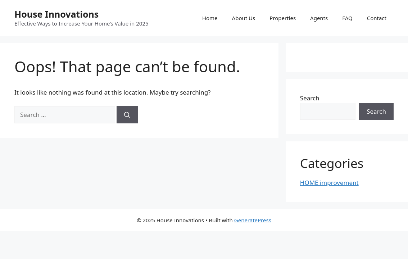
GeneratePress (252, 220)
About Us (243, 18)
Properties (282, 18)
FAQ (347, 18)
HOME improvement (329, 182)
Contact (376, 18)
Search (309, 98)
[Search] (127, 114)
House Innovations (56, 14)
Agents (319, 18)
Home (210, 18)
